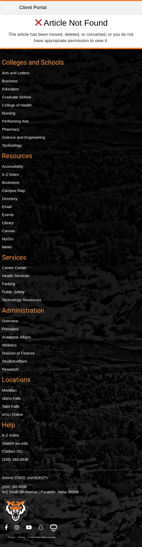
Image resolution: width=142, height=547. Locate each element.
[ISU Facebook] (6, 527)
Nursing (9, 113)
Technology (12, 145)
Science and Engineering (23, 137)
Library (8, 223)
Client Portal (33, 7)
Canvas (8, 231)
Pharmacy (11, 129)
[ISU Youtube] (29, 527)
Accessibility (12, 166)
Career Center (14, 267)
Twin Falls (10, 406)
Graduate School (16, 97)
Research (10, 369)
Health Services (15, 276)
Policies (21, 537)
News (7, 247)
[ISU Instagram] (17, 527)
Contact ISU (12, 451)
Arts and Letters (16, 73)
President (10, 329)
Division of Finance (18, 353)
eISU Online (12, 414)
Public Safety (13, 292)
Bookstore (11, 182)
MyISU (8, 239)
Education (10, 89)
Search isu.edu (15, 443)
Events (8, 214)
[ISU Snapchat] (41, 527)
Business (10, 81)
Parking (8, 284)
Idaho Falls (11, 398)
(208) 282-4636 (15, 459)
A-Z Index (10, 174)
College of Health (17, 105)
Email (7, 206)
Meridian (9, 390)
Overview (10, 321)
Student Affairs (14, 361)
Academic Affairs (16, 337)
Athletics (9, 345)
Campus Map (13, 190)
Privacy (12, 537)
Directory (10, 198)
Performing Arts (15, 121)
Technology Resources (21, 300)
